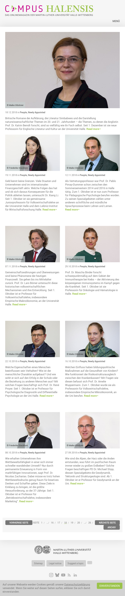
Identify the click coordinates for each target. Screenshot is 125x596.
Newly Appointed (36, 112)
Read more (92, 129)
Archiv (112, 527)
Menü (116, 21)
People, (24, 112)
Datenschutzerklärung (77, 584)
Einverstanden (109, 586)
